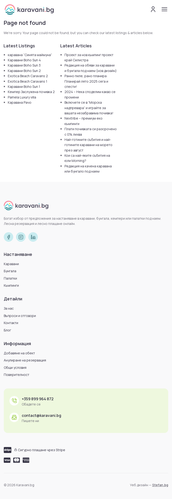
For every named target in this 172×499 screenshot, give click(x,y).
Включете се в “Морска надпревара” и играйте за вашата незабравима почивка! (88, 107)
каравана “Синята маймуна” (30, 55)
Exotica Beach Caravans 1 (27, 81)
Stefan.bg (160, 485)
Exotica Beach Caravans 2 (28, 76)
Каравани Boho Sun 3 (24, 65)
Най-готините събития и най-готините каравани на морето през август (88, 144)
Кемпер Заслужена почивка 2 (31, 91)
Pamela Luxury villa (22, 97)
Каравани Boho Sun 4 (24, 60)
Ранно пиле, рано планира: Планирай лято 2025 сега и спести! (86, 81)
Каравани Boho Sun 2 (24, 70)
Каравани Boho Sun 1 (24, 86)
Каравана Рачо (19, 102)
